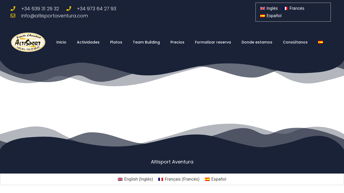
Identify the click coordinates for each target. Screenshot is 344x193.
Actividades (88, 42)
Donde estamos (257, 42)
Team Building (146, 42)
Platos (116, 42)
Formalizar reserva (213, 42)
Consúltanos (295, 42)
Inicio (61, 42)
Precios (177, 42)
